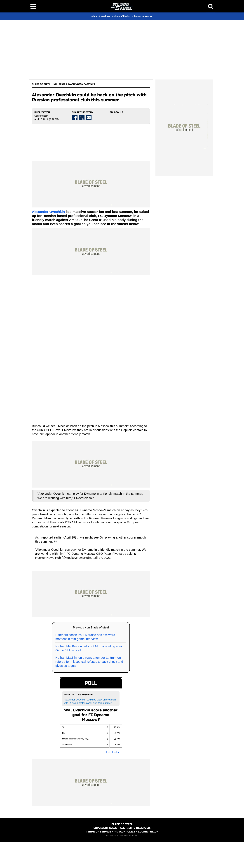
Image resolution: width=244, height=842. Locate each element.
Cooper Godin (41, 116)
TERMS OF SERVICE (98, 831)
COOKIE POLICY (148, 831)
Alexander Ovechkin (48, 212)
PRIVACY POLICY (124, 831)
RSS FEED (110, 835)
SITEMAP (121, 835)
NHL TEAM (59, 84)
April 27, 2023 (101, 557)
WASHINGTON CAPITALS (81, 84)
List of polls (112, 752)
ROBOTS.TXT (132, 835)
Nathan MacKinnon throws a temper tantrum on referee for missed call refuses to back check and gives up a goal (89, 661)
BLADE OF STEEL (41, 84)
